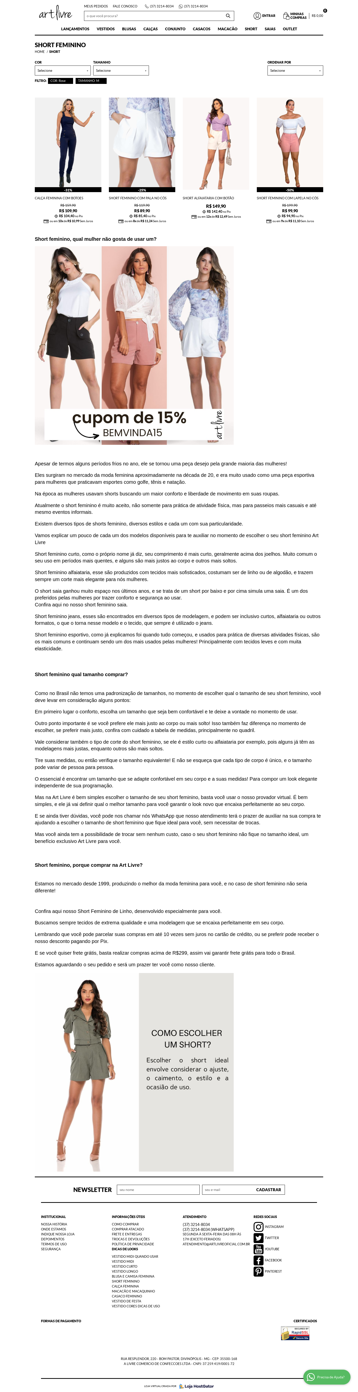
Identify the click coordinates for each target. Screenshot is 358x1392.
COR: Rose (58, 81)
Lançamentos (75, 29)
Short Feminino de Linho (105, 909)
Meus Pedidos (96, 6)
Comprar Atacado (128, 1227)
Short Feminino (125, 1280)
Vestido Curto (124, 1265)
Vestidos (106, 29)
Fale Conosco (125, 6)
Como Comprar (125, 1222)
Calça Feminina (125, 1285)
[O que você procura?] (228, 16)
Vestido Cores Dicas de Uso (136, 1304)
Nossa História (54, 1222)
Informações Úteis (128, 1215)
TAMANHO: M (88, 81)
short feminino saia (105, 603)
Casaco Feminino (127, 1294)
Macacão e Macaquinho (133, 1289)
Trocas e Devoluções (131, 1237)
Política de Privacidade (133, 1242)
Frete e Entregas (127, 1232)
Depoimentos (52, 1237)
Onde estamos (53, 1227)
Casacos (201, 29)
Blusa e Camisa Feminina (133, 1275)
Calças (150, 29)
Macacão (227, 29)
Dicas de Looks (125, 1247)
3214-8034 (162, 6)
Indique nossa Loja (58, 1232)
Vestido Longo (125, 1270)
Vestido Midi (123, 1260)
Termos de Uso (54, 1242)
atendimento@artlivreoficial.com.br (216, 1242)
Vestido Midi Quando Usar (135, 1255)
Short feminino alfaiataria (62, 570)
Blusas (129, 29)
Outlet (290, 29)
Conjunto (175, 29)
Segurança (51, 1247)
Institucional (53, 1215)
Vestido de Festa (126, 1299)
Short (251, 29)
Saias (270, 29)
